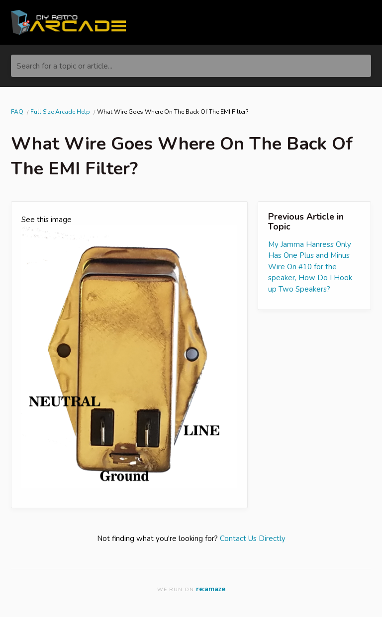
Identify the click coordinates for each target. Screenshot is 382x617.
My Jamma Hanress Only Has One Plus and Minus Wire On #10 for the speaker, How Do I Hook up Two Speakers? (310, 266)
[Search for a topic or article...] (191, 66)
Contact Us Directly (253, 538)
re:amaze (210, 589)
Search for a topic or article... (64, 66)
